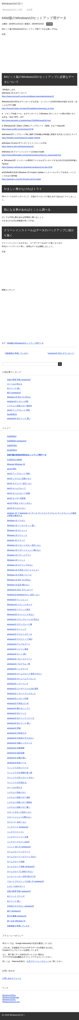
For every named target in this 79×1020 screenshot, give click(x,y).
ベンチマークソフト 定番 (17, 837)
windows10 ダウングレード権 (19, 624)
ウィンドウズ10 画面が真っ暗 (19, 773)
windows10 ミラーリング (17, 684)
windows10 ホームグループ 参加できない (24, 674)
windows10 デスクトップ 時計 (19, 639)
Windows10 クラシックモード (19, 605)
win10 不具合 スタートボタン (19, 503)
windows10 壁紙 (14, 728)
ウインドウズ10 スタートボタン (20, 778)
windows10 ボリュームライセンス (21, 679)
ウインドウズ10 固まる (17, 783)
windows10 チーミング (16, 629)
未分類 (49, 24)
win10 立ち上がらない (16, 508)
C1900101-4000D (14, 460)
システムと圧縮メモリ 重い (18, 807)
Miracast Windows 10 (16, 464)
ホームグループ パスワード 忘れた (21, 857)
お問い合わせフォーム (11, 978)
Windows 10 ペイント (16, 560)
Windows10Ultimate (10, 997)
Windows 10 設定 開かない (18, 585)
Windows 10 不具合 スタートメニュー (23, 570)
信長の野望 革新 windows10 (19, 380)
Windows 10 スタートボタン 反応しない (24, 545)
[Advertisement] (39, 52)
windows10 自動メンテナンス (19, 743)
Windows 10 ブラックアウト (19, 555)
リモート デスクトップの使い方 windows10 (25, 881)
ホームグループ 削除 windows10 (20, 867)
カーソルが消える (14, 384)
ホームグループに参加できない (20, 872)
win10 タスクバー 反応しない (19, 483)
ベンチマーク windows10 (17, 827)
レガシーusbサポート (16, 886)
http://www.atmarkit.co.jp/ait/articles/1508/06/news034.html (26, 120)
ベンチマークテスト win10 (18, 842)
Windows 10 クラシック (17, 535)
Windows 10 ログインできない (20, 565)
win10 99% (11, 469)
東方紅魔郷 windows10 (16, 916)
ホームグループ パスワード (18, 852)
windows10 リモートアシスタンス (21, 694)
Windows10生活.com (11, 1002)
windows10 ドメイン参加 (17, 649)
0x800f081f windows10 (16, 441)
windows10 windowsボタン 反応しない (23, 595)
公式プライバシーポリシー (38, 961)
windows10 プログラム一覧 (18, 664)
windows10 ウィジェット (17, 600)
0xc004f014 (12, 414)
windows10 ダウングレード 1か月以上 (23, 619)
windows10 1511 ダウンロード (61, 353)
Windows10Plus (9, 995)
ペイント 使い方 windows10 (19, 847)
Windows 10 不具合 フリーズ (19, 575)
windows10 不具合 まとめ (18, 703)
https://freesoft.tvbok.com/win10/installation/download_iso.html (28, 108)
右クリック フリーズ (15, 896)
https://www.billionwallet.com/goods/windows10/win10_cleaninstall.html (31, 155)
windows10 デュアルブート (18, 644)
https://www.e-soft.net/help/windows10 (18, 146)
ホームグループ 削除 (15, 862)
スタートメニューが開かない (19, 817)
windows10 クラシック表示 (18, 610)
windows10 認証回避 (15, 753)
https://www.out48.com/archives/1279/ (17, 129)
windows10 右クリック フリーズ (20, 718)
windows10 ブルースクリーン (19, 659)
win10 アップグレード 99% (18, 410)
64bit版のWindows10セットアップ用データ (25, 343)
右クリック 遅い (14, 388)
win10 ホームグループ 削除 (18, 493)
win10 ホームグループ (16, 488)
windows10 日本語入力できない (20, 738)
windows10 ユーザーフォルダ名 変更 (22, 689)
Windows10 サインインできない (20, 614)
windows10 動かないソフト (18, 708)
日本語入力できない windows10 (20, 906)
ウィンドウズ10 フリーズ (17, 768)
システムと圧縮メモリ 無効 (18, 797)
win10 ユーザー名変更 (16, 498)
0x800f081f (11, 436)
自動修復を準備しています (16, 353)
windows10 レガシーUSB (17, 401)
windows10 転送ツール (16, 763)
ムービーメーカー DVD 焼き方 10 (21, 876)
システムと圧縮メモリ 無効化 (19, 406)
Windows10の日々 (12, 3)
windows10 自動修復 (15, 748)
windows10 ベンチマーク (17, 669)
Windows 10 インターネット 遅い (21, 525)
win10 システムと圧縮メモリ (19, 479)
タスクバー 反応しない (16, 822)
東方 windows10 (14, 393)
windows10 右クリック (16, 713)
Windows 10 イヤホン (16, 521)
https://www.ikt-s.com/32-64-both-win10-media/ (21, 179)
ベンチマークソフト (15, 832)
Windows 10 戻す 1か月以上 (19, 397)
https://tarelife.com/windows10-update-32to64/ (21, 138)
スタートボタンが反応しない (19, 812)
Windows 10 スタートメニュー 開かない (24, 550)
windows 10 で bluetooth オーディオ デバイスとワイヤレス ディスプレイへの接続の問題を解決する (41, 514)
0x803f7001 (12, 446)
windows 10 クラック (16, 540)
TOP (12, 10)
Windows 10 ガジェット (17, 530)
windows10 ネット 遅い (17, 654)
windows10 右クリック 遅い (19, 418)
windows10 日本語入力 (16, 733)
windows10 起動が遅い (16, 758)
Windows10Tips (9, 1000)
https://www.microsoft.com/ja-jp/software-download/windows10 (28, 96)
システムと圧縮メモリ (16, 792)
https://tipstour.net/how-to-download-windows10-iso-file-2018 (27, 167)
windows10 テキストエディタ (19, 634)
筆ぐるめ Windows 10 (16, 921)
